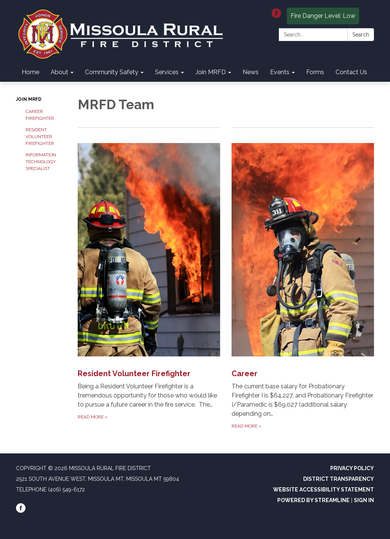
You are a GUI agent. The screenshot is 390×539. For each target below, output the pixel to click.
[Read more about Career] (303, 278)
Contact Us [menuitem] (351, 72)
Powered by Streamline (313, 500)
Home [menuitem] (30, 72)
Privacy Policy (352, 468)
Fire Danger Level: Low (323, 15)
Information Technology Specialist (41, 161)
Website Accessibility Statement (323, 490)
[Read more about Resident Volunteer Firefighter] (149, 278)
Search (360, 35)
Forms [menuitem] (315, 72)
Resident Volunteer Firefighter (40, 136)
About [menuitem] (59, 72)
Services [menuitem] (167, 72)
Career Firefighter (40, 115)
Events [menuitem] (279, 72)
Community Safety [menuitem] (111, 72)
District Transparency (338, 479)
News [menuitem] (251, 72)
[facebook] (276, 15)
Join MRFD (29, 99)
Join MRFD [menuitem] (210, 72)
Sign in (364, 500)
